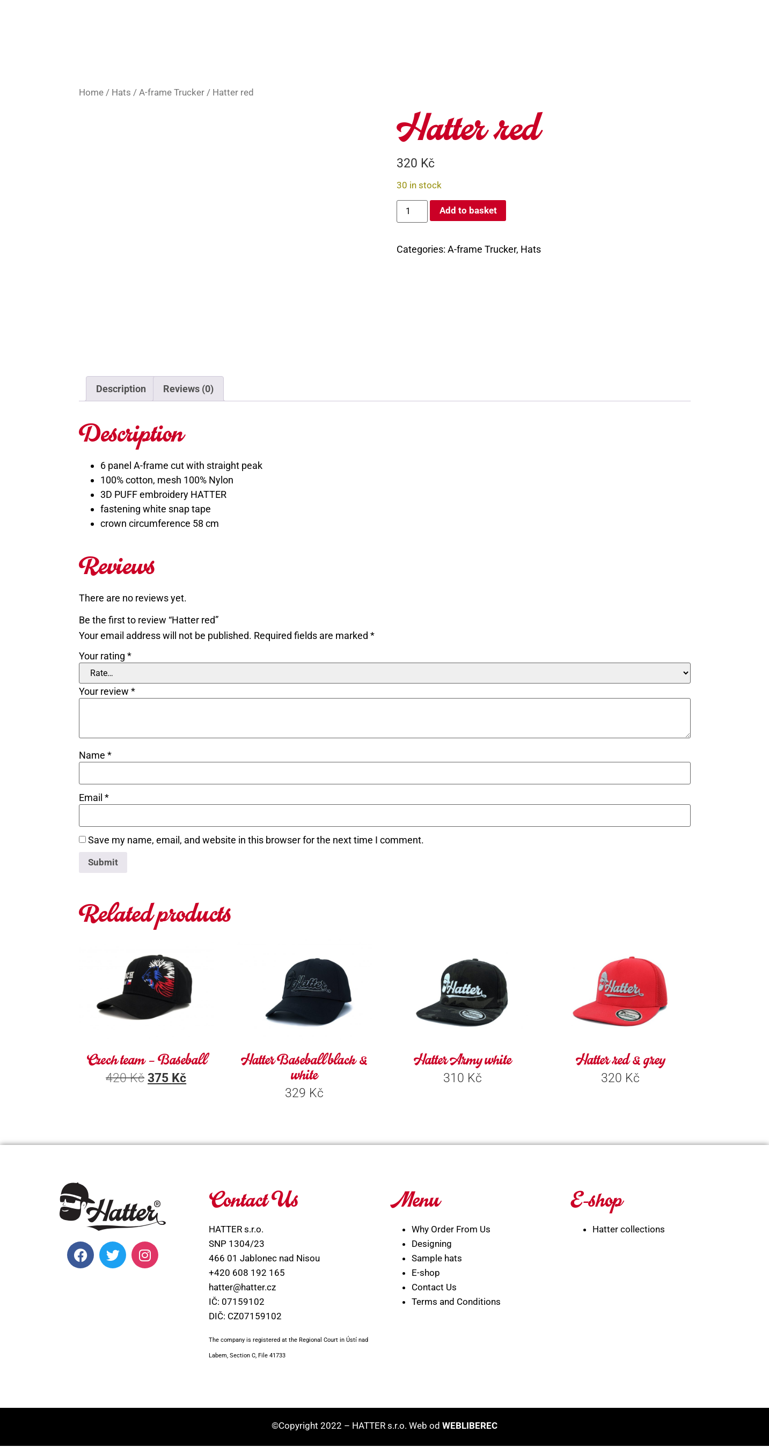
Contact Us (434, 1288)
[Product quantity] (412, 211)
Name (95, 755)
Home (91, 92)
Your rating (105, 656)
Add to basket (469, 210)
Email (94, 798)
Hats (121, 92)
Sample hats (437, 1259)
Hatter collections (628, 1230)
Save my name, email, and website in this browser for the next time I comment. (256, 840)
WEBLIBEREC (469, 1426)
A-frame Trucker (171, 92)
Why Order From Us (451, 1230)
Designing (432, 1244)
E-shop (426, 1273)
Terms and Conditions (456, 1302)
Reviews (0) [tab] (188, 388)
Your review (107, 691)
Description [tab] (121, 388)
